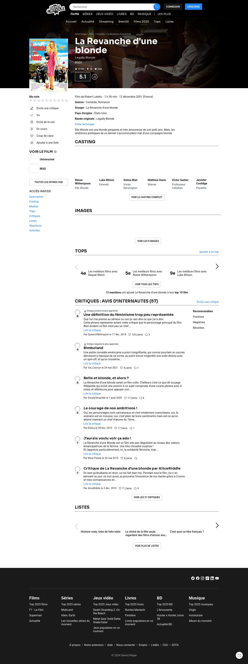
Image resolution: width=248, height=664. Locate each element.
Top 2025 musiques (201, 604)
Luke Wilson (106, 180)
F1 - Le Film (36, 609)
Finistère (130, 615)
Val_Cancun (94, 367)
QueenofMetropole (98, 334)
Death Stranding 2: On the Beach (106, 611)
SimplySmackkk (97, 397)
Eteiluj (91, 428)
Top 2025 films (38, 604)
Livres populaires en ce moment (139, 622)
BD (159, 598)
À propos (74, 645)
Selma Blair (130, 180)
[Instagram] (202, 579)
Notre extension (94, 645)
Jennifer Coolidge (201, 181)
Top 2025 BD (165, 604)
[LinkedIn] (212, 579)
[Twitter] (193, 579)
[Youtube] (217, 579)
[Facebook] (197, 579)
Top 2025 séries (71, 604)
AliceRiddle (94, 488)
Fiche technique (84, 124)
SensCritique (81, 34)
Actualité (34, 620)
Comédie (101, 34)
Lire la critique (92, 330)
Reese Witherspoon (83, 181)
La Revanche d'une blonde (119, 34)
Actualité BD (164, 624)
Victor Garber (180, 180)
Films (91, 34)
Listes (82, 507)
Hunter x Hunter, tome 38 (170, 617)
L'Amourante (164, 609)
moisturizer (196, 615)
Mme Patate (94, 458)
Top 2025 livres (134, 604)
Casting (85, 141)
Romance (104, 102)
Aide (110, 645)
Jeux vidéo (103, 598)
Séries (67, 598)
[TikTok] (207, 579)
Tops (81, 251)
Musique (197, 598)
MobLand (67, 609)
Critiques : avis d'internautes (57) (116, 301)
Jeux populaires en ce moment (106, 629)
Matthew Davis (157, 180)
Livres (130, 598)
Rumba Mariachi (135, 609)
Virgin (192, 609)
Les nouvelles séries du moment (75, 622)
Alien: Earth (68, 615)
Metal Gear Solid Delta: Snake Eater (107, 620)
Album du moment (200, 620)
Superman (35, 615)
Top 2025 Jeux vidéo (105, 604)
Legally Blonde (105, 118)
